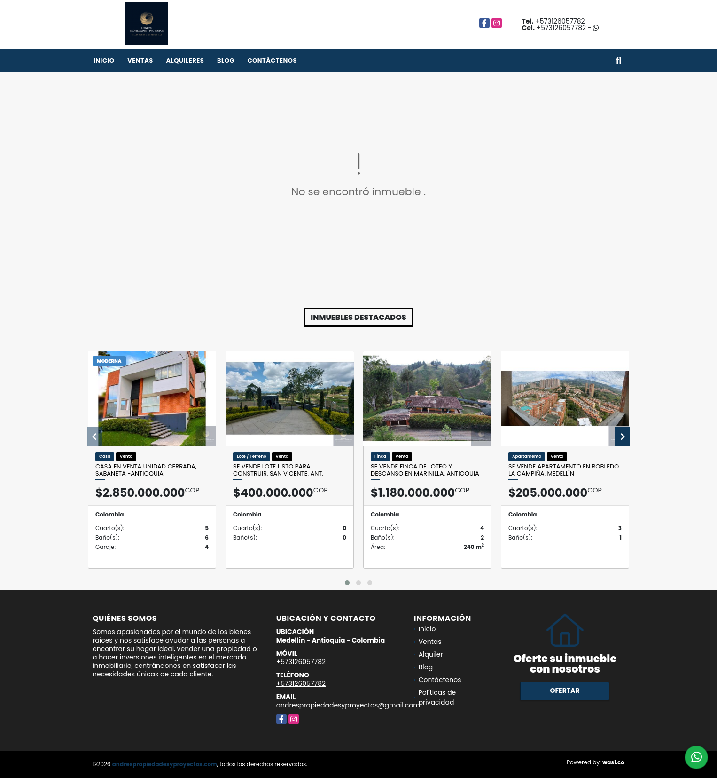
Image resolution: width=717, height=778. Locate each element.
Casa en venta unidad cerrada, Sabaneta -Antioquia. (145, 470)
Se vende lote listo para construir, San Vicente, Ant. (278, 470)
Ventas (140, 60)
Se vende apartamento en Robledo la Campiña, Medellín (563, 470)
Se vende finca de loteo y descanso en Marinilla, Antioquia (425, 470)
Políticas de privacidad (437, 697)
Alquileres (185, 60)
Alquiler (431, 654)
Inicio (104, 60)
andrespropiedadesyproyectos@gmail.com (348, 705)
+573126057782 (560, 21)
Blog (225, 60)
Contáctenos (272, 60)
